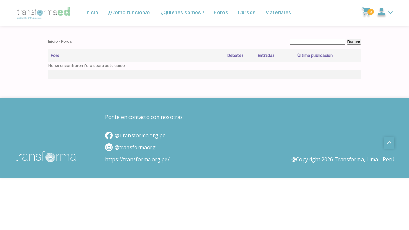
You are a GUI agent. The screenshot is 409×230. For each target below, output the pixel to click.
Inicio (53, 41)
